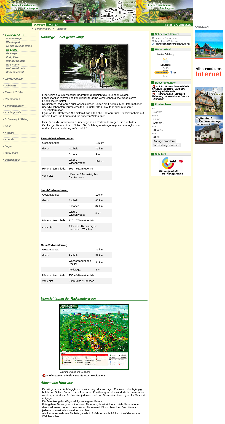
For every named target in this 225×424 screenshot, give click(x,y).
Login (8, 146)
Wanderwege (14, 38)
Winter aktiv (14, 78)
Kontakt (9, 139)
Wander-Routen (15, 60)
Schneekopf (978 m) (16, 119)
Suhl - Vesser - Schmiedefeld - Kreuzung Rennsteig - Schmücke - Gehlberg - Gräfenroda (170, 89)
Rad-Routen (13, 64)
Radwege (61, 28)
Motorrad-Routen (16, 68)
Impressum (11, 153)
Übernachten (12, 99)
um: (154, 133)
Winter (53, 24)
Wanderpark (13, 42)
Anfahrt (9, 132)
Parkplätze (12, 57)
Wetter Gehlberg (165, 54)
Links (8, 126)
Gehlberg (10, 85)
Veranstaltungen (14, 105)
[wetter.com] (161, 73)
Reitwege (11, 53)
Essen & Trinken (14, 92)
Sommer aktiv (43, 28)
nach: (155, 115)
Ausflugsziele (13, 112)
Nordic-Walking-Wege (19, 46)
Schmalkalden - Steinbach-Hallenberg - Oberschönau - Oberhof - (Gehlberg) (170, 96)
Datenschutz (12, 159)
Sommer (39, 24)
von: (154, 108)
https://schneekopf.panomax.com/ (173, 44)
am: (154, 126)
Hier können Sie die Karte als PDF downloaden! (77, 375)
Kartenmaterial (15, 72)
